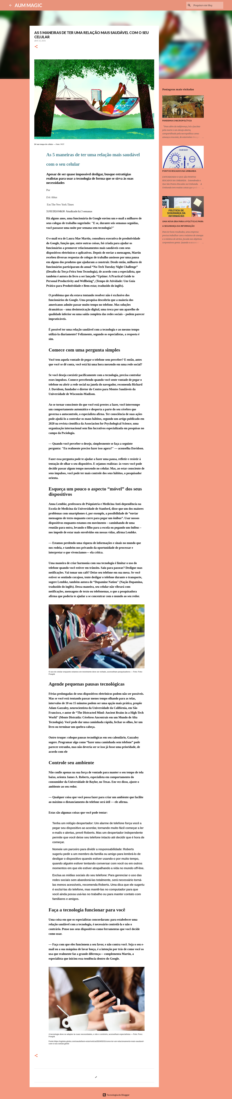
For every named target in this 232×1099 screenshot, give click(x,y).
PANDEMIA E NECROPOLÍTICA (177, 120)
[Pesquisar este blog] (207, 5)
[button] (36, 47)
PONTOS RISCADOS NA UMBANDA (179, 171)
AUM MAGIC (28, 5)
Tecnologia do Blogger (116, 1094)
